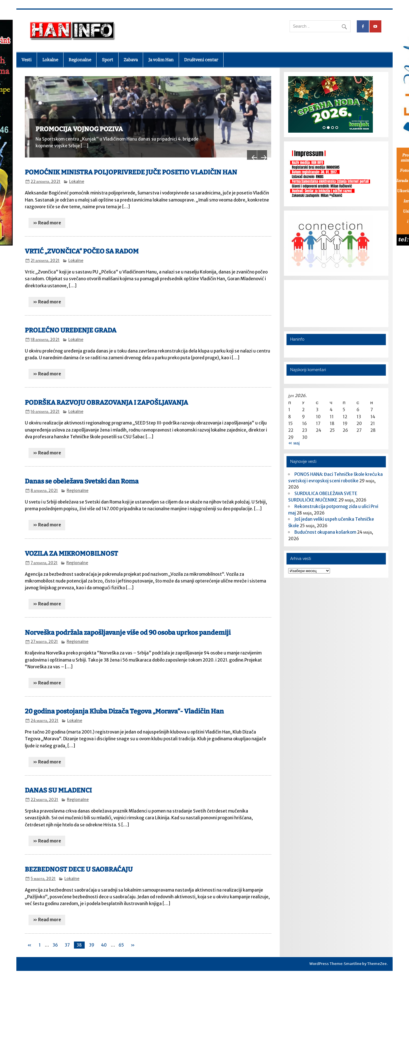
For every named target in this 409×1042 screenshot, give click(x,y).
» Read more (47, 217)
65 (121, 939)
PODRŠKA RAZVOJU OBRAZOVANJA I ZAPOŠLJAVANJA (106, 396)
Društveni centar (201, 59)
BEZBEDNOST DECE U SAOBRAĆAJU (79, 864)
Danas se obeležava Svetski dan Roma (82, 476)
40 (104, 939)
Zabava (131, 59)
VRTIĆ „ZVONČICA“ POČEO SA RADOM (82, 245)
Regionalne (80, 59)
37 (67, 939)
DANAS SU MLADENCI (58, 785)
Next (260, 140)
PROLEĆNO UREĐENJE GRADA (70, 325)
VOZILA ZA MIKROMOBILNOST (71, 547)
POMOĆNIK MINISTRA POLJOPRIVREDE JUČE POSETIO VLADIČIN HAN (131, 166)
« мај (293, 443)
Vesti (26, 59)
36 (55, 939)
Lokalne (50, 59)
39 (91, 939)
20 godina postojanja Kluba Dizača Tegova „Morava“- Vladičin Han (124, 706)
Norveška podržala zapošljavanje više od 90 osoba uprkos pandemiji (128, 627)
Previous (246, 140)
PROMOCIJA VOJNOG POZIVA (79, 129)
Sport (107, 59)
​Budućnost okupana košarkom (325, 532)
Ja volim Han (161, 59)
